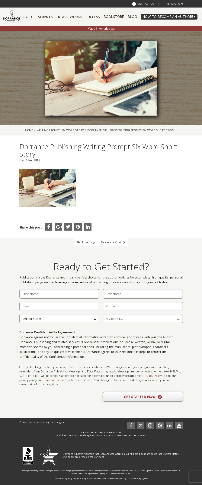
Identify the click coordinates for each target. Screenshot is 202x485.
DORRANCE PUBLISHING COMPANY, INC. (101, 432)
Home (29, 130)
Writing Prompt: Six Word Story (60, 130)
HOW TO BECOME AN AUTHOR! (168, 16)
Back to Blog (86, 242)
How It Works (69, 16)
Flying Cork (143, 478)
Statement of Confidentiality (114, 478)
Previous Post (113, 242)
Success (92, 16)
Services (45, 16)
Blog (132, 16)
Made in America (99, 28)
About (28, 16)
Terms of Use (52, 380)
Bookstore (114, 16)
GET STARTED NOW (143, 396)
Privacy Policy (152, 376)
